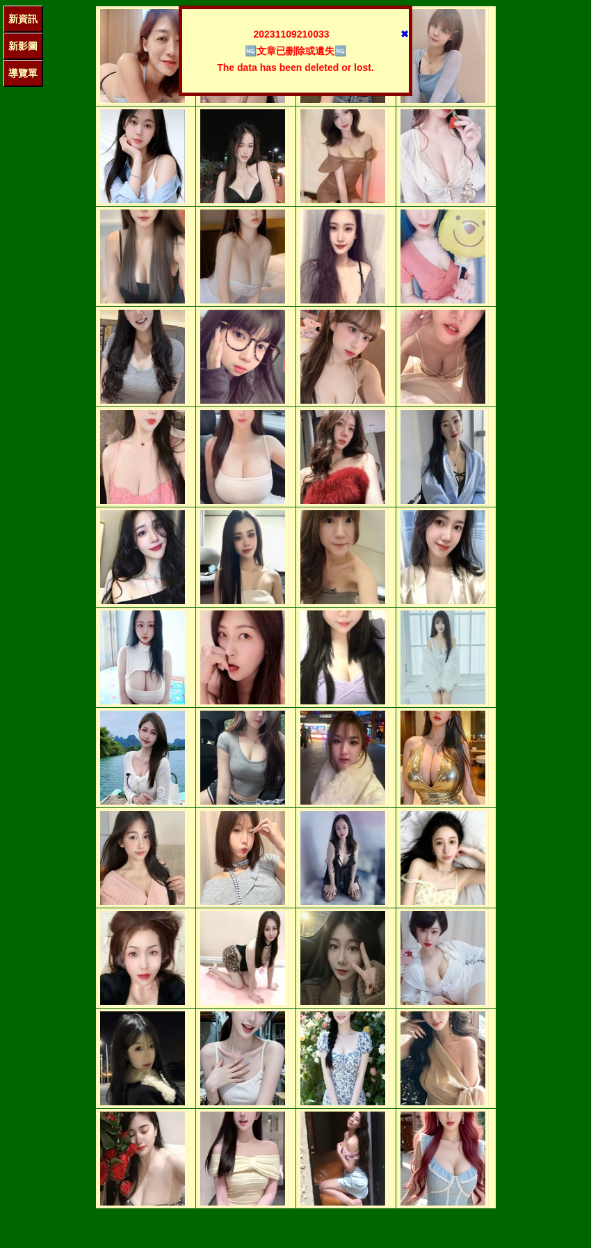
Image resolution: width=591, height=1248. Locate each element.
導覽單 (23, 73)
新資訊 (23, 18)
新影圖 (23, 46)
